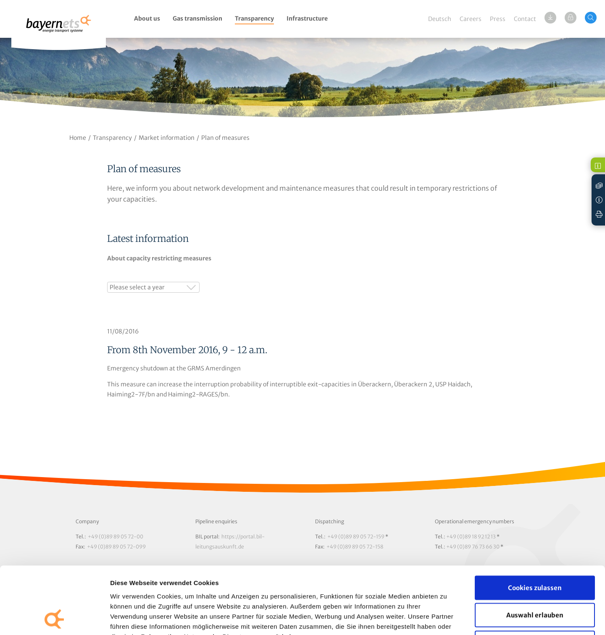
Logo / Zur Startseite (58, 28)
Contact (525, 19)
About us (147, 18)
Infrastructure (307, 18)
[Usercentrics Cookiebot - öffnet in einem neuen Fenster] (54, 618)
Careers (470, 19)
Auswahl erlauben (534, 552)
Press (497, 19)
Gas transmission (197, 18)
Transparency (254, 18)
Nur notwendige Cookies (535, 580)
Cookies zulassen (535, 525)
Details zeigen (447, 618)
